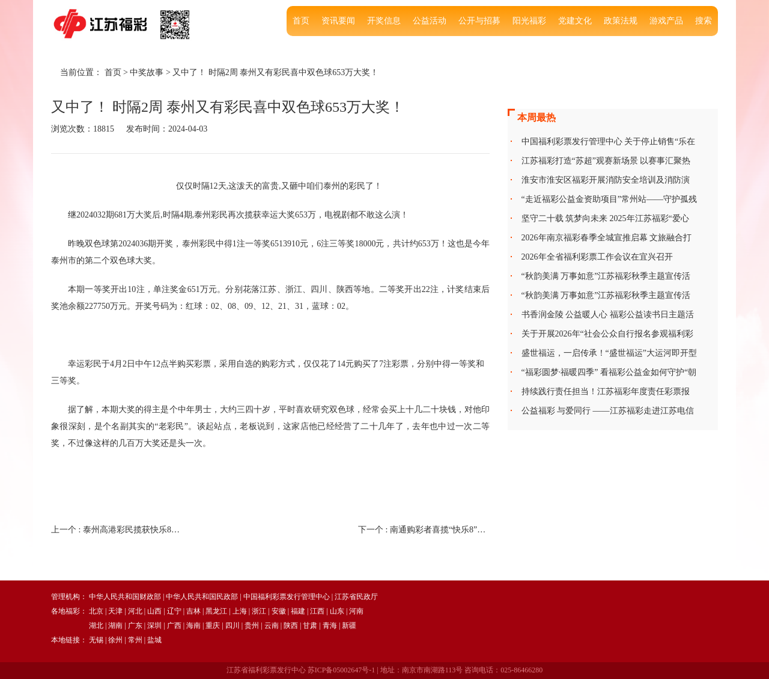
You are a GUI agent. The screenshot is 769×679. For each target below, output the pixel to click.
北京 (96, 611)
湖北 (96, 625)
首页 (301, 20)
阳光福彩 (529, 20)
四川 (232, 625)
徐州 (115, 640)
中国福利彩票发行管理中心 (286, 596)
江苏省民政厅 (356, 596)
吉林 (193, 611)
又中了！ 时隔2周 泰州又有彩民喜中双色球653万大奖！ (275, 72)
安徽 (279, 611)
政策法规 (620, 20)
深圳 (154, 625)
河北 (135, 611)
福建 (298, 611)
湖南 (115, 625)
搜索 (703, 20)
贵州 (252, 625)
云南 (271, 625)
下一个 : (424, 529)
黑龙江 (216, 611)
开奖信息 (384, 20)
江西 (317, 611)
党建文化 (575, 20)
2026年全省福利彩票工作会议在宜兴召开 (597, 256)
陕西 (291, 625)
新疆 (349, 625)
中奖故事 (146, 72)
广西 (174, 625)
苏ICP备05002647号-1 (341, 670)
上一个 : (117, 529)
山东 (337, 611)
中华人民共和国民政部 (202, 596)
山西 (154, 611)
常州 (135, 640)
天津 (115, 611)
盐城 (154, 640)
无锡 (96, 640)
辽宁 (174, 611)
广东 (135, 625)
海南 (193, 625)
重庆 (212, 625)
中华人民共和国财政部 (125, 596)
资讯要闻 (338, 20)
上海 (240, 611)
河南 (356, 611)
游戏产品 (666, 20)
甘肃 (310, 625)
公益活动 (429, 20)
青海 (330, 625)
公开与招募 (479, 20)
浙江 (259, 611)
